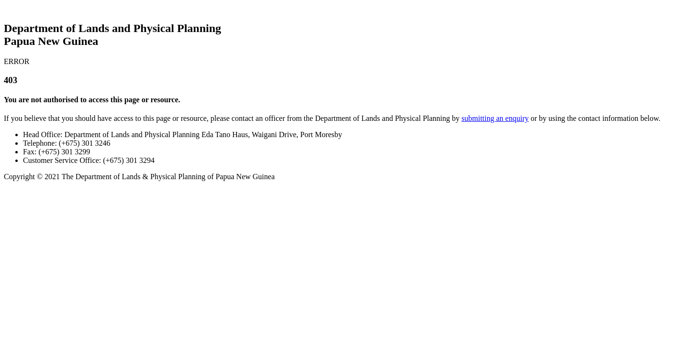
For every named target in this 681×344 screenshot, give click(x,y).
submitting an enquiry (494, 118)
